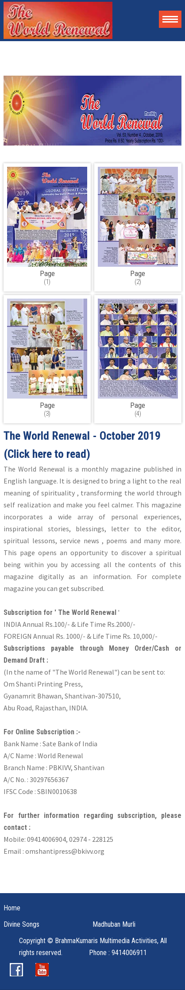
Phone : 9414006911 (118, 952)
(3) (47, 409)
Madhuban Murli (113, 924)
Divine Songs (21, 924)
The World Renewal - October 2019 (82, 435)
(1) (47, 277)
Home (12, 908)
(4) (138, 409)
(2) (138, 277)
